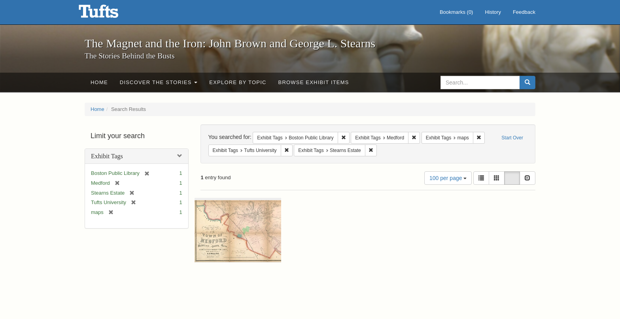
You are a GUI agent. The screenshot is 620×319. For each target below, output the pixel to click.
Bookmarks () (456, 12)
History (493, 12)
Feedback (524, 12)
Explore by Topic (237, 82)
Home (99, 82)
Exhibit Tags (107, 156)
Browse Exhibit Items (313, 82)
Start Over (512, 138)
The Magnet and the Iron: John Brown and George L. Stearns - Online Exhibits (108, 14)
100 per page (448, 178)
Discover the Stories (159, 82)
